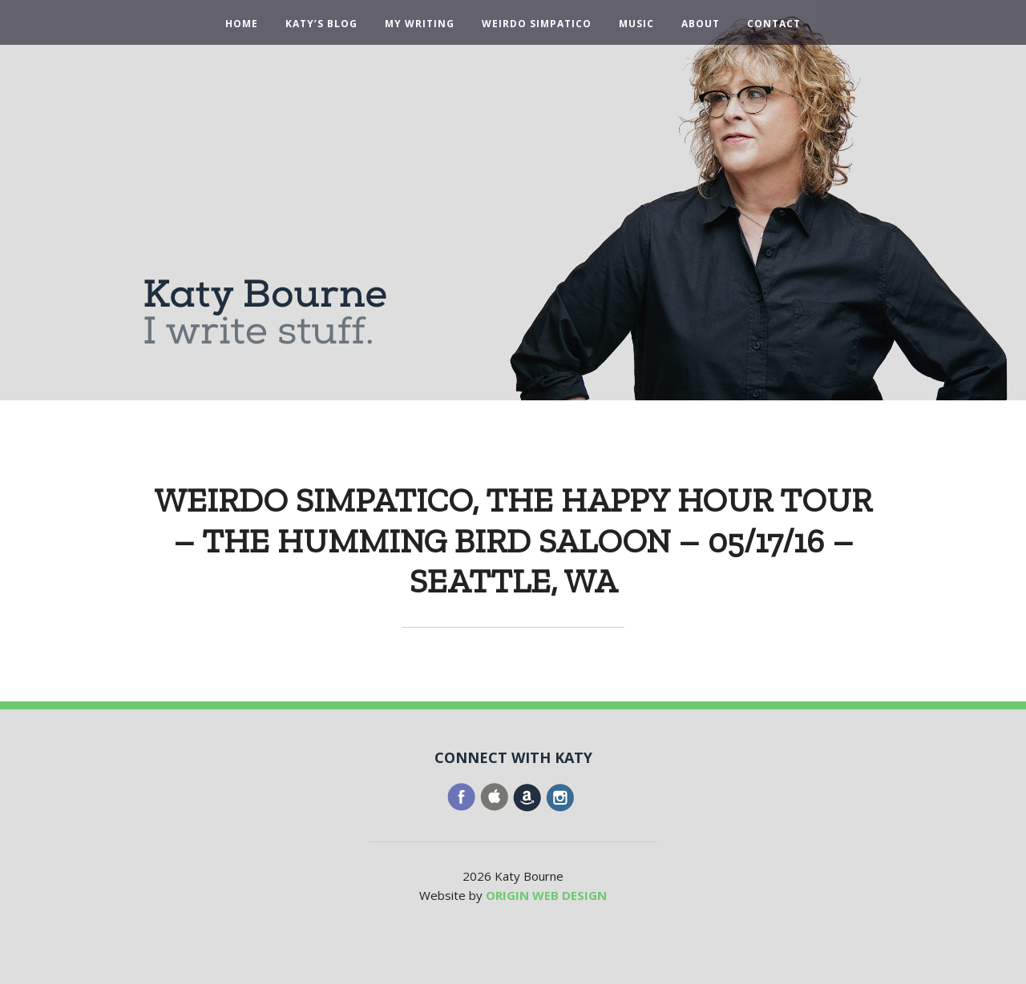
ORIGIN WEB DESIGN (546, 895)
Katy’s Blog (321, 24)
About (700, 24)
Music (636, 24)
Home (241, 24)
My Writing (419, 24)
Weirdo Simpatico (537, 24)
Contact (774, 24)
